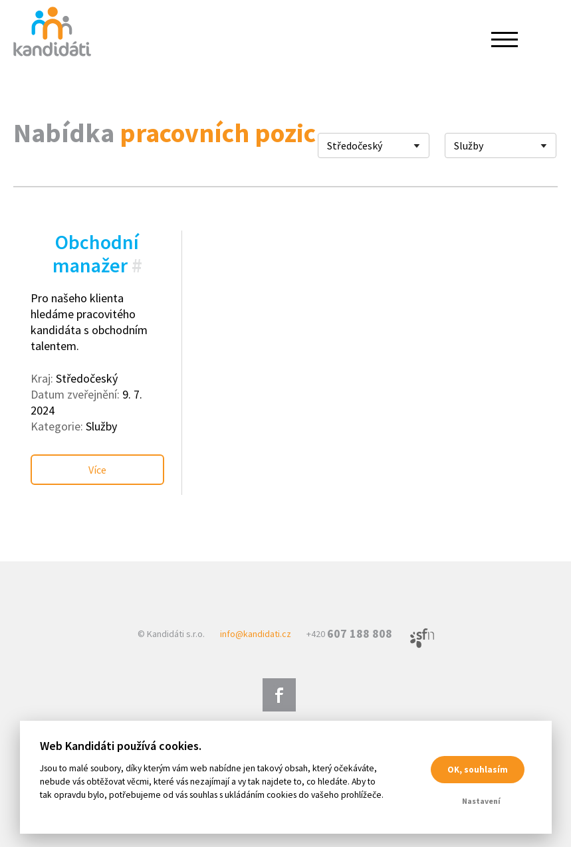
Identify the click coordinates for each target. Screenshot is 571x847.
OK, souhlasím (477, 769)
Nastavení (481, 801)
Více (97, 469)
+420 (349, 634)
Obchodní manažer (96, 253)
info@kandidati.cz (255, 634)
